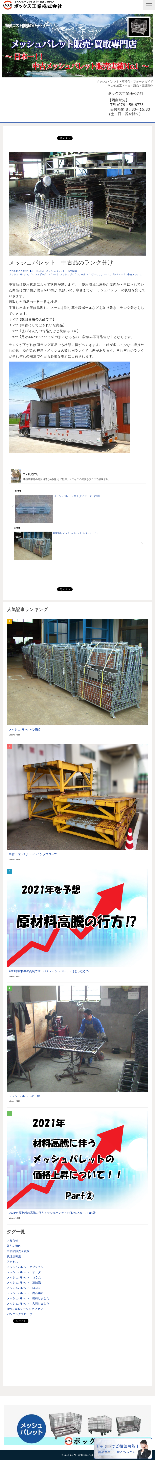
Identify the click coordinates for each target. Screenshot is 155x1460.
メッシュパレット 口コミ (24, 1287)
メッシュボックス (69, 274)
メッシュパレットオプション (25, 1266)
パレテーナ (93, 274)
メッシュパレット (18, 274)
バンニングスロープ (19, 1314)
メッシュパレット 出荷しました (28, 1298)
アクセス (12, 1261)
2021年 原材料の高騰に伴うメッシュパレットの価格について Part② (52, 1212)
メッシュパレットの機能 (24, 729)
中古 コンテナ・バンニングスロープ (33, 854)
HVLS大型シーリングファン (25, 1308)
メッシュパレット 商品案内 (61, 271)
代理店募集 (14, 1256)
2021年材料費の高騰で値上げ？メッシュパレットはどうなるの (49, 971)
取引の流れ (14, 1245)
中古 (83, 274)
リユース (105, 274)
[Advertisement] (77, 1353)
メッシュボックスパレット (44, 274)
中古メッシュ (134, 274)
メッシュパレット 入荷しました (28, 1303)
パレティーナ (118, 274)
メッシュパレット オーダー (25, 1272)
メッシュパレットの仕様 (24, 1096)
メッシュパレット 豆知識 (24, 1282)
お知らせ (12, 1240)
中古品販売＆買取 (18, 1251)
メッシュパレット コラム (24, 1277)
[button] (149, 5)
